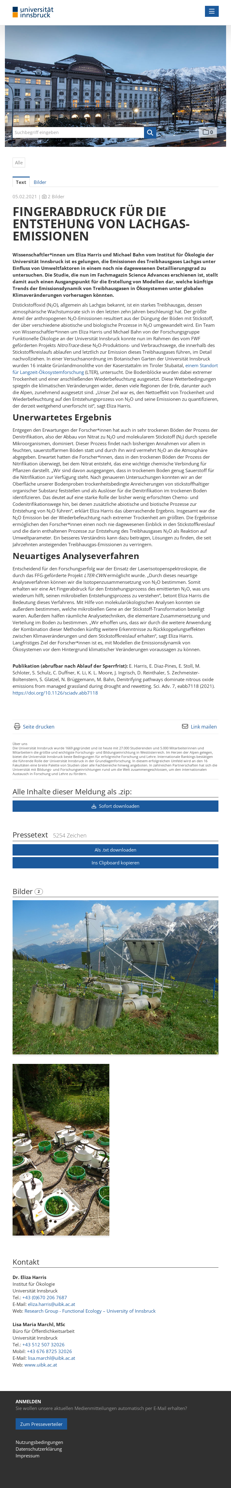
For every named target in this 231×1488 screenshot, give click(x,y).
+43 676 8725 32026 (49, 1351)
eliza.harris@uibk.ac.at (51, 1304)
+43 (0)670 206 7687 (44, 1297)
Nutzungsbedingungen (39, 1442)
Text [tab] (21, 182)
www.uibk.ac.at (41, 1365)
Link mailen (204, 726)
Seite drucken (39, 726)
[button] (150, 133)
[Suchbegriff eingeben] (84, 132)
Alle (19, 162)
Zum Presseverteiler (41, 1424)
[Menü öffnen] (212, 11)
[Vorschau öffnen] (115, 977)
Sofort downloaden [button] (115, 806)
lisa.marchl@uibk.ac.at (51, 1358)
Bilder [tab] (40, 182)
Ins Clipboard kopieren (115, 863)
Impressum (28, 1456)
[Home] (33, 12)
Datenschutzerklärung (39, 1449)
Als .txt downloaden (115, 850)
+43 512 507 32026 (43, 1344)
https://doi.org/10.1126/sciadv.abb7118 (55, 693)
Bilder (24, 891)
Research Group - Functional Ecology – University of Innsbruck (90, 1311)
